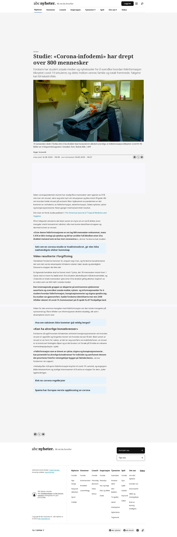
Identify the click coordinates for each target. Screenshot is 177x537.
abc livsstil (130, 530)
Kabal (123, 501)
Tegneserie (115, 517)
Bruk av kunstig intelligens (132, 505)
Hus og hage (104, 486)
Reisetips (103, 480)
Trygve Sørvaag (54, 470)
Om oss (112, 10)
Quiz (123, 480)
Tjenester (89, 10)
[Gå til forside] (53, 3)
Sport (73, 497)
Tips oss (122, 457)
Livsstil (62, 10)
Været (113, 502)
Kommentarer (85, 480)
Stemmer (50, 10)
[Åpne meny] (136, 3)
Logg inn (127, 3)
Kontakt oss (124, 450)
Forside (74, 475)
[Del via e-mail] (141, 157)
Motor (94, 494)
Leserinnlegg (84, 490)
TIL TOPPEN (37, 530)
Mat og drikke (105, 490)
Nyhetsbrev (115, 512)
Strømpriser (115, 507)
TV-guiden (115, 497)
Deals (102, 496)
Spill (102, 10)
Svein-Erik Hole (49, 472)
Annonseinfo (133, 489)
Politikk (74, 502)
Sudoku (124, 490)
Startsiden (115, 475)
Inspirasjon (75, 10)
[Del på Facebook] (134, 157)
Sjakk (123, 486)
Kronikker (83, 486)
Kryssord (124, 496)
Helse (94, 489)
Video (124, 10)
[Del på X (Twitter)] (138, 157)
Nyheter (38, 9)
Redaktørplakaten (46, 493)
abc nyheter (116, 530)
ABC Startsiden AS (44, 519)
